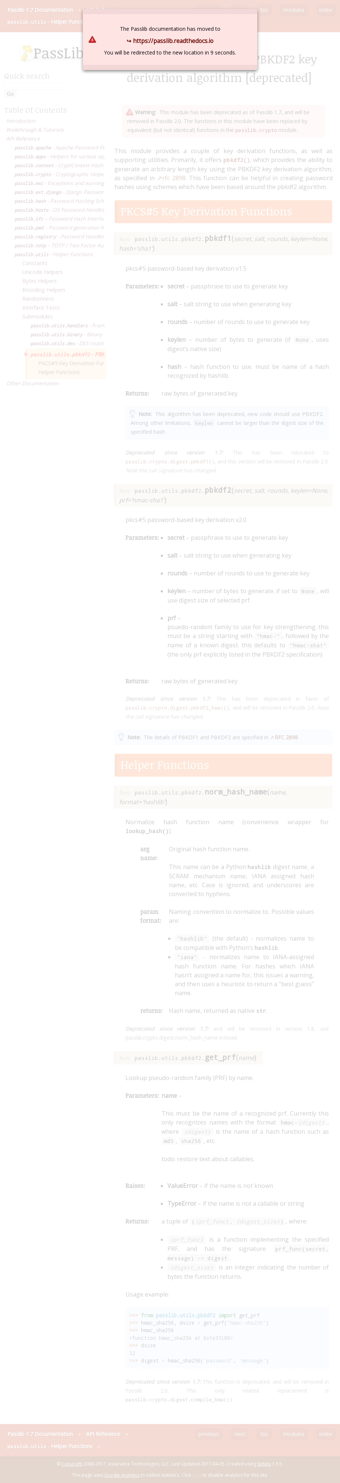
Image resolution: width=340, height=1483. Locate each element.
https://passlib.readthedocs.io (173, 41)
